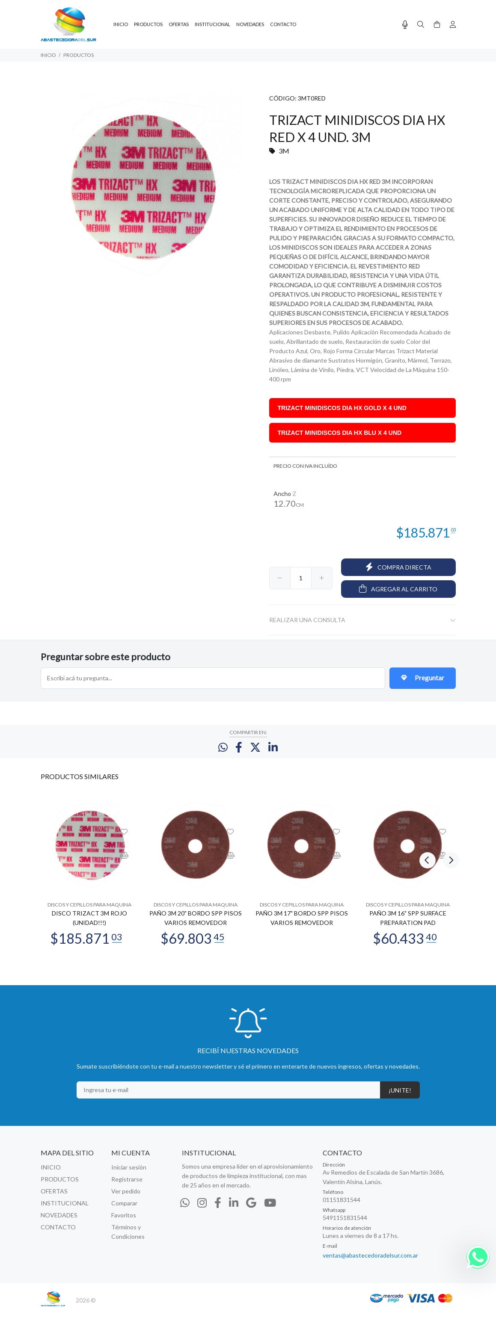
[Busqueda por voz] (405, 24)
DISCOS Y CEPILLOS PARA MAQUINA (89, 912)
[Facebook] (218, 1210)
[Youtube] (270, 1210)
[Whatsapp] (184, 1210)
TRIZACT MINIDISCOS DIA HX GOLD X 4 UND (342, 408)
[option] (89, 877)
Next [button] (448, 783)
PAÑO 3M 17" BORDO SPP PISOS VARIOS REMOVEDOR (301, 925)
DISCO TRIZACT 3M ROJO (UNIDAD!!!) (89, 925)
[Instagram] (202, 1210)
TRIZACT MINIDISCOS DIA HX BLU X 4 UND (340, 432)
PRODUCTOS (78, 55)
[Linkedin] (233, 1210)
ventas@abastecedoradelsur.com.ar (370, 1263)
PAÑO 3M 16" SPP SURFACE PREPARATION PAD (407, 925)
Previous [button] (427, 783)
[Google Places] (251, 1210)
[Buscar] (420, 24)
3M (284, 151)
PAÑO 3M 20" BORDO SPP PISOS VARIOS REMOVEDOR (195, 925)
